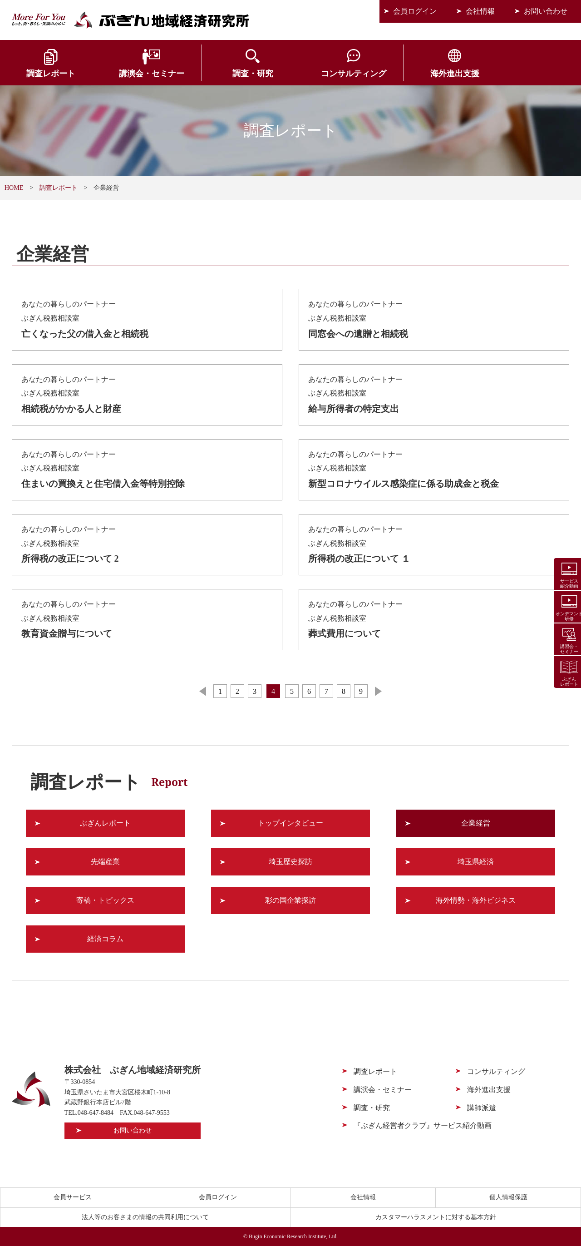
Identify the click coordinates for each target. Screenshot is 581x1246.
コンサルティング (339, 73)
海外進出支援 (435, 73)
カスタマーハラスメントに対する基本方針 (435, 1217)
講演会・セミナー (145, 73)
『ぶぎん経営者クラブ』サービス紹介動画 (423, 1125)
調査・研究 (242, 73)
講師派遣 (481, 1108)
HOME (14, 187)
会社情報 (480, 11)
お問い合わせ (545, 11)
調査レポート (48, 73)
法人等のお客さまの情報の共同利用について (145, 1217)
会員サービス (532, 73)
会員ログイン (415, 11)
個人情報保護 (508, 1197)
